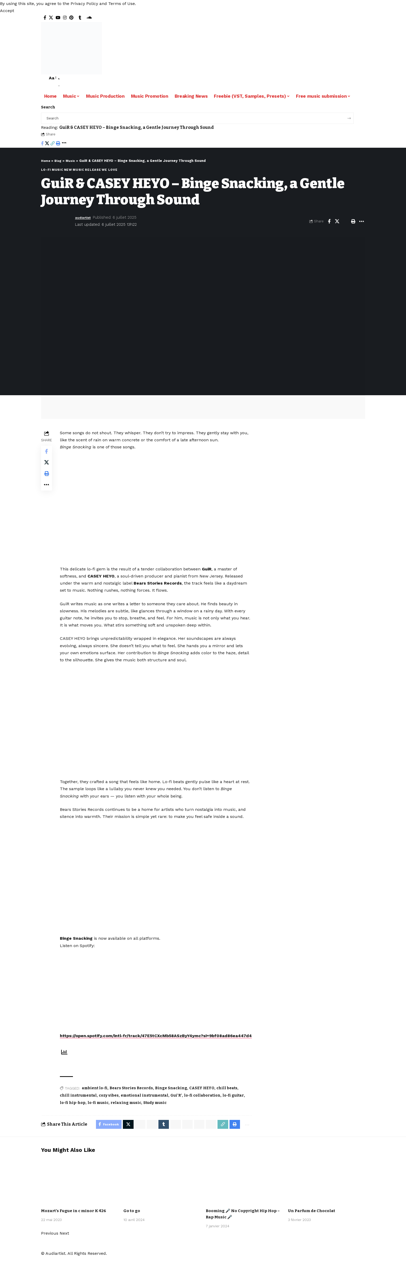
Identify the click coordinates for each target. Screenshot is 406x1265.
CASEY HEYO (203, 1095)
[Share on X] (47, 143)
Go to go (131, 1219)
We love (109, 170)
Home (46, 161)
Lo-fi (46, 170)
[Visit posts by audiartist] (56, 221)
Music (73, 161)
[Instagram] (65, 17)
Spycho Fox (178, 1205)
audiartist (84, 217)
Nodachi (230, 1209)
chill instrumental (79, 1102)
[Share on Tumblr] (158, 1132)
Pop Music (159, 1205)
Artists (51, 1205)
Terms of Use (121, 3)
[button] (7, 10)
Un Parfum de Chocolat (313, 1219)
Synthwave (136, 1209)
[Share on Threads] (183, 1132)
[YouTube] (58, 17)
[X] (51, 17)
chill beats (228, 1095)
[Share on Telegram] (171, 1132)
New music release (82, 170)
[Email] (345, 221)
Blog (60, 161)
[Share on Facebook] (42, 143)
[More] (64, 143)
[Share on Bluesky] (195, 1132)
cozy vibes (110, 1102)
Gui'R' (178, 1102)
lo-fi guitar (234, 1102)
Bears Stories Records (133, 1095)
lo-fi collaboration (204, 1102)
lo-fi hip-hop (74, 1110)
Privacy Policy (84, 3)
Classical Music (72, 1205)
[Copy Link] (52, 143)
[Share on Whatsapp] (134, 1132)
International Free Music (66, 1209)
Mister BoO (324, 1209)
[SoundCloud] (89, 17)
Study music (156, 1110)
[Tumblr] (80, 17)
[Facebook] (45, 17)
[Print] (58, 143)
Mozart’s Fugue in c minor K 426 (75, 1219)
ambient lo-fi (96, 1095)
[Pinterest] (71, 17)
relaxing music (127, 1110)
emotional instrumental (146, 1102)
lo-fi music (99, 1110)
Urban (243, 1209)
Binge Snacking (173, 1095)
